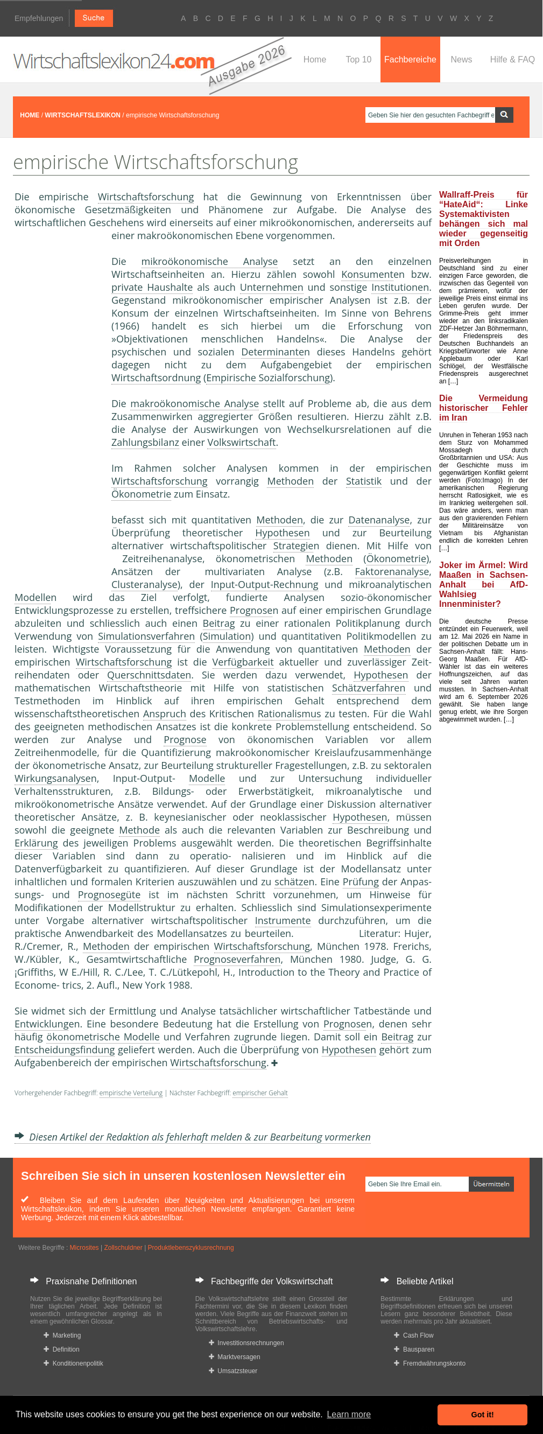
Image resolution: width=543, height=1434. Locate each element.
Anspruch (164, 713)
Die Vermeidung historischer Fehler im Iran (483, 408)
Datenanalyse (379, 519)
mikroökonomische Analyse (210, 261)
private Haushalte (152, 287)
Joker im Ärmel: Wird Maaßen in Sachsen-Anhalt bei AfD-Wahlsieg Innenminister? (483, 584)
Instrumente (283, 920)
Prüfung (361, 881)
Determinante (272, 351)
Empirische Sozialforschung (268, 377)
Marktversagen (234, 1357)
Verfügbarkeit (243, 661)
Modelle (33, 597)
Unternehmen (272, 287)
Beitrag (219, 623)
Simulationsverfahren (146, 635)
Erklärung (36, 842)
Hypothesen (282, 532)
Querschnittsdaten (149, 674)
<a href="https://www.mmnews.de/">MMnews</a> (58, 408)
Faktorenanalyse (392, 571)
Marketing (62, 1335)
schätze (291, 881)
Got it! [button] (482, 1414)
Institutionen (400, 287)
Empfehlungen (39, 18)
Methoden (290, 480)
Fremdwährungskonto (430, 1363)
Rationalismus (289, 713)
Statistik (364, 480)
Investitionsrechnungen (246, 1343)
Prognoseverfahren (237, 959)
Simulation (227, 635)
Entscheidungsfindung (65, 1049)
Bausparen (414, 1349)
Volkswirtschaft (241, 442)
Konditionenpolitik (73, 1363)
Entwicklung (41, 1023)
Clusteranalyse (144, 584)
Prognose (251, 610)
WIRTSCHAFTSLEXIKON (83, 115)
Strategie (293, 545)
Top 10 (358, 59)
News (461, 59)
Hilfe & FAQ (512, 59)
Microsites (84, 1247)
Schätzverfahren (368, 687)
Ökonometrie (141, 493)
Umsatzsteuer (233, 1371)
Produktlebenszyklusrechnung (191, 1247)
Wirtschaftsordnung (156, 377)
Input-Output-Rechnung (265, 584)
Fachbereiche (410, 59)
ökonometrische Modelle (103, 1036)
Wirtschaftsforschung (146, 196)
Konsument (367, 274)
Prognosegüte (109, 894)
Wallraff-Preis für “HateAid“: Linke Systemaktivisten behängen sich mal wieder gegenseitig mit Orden (483, 219)
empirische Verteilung (131, 1092)
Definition (62, 1349)
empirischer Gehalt (260, 1092)
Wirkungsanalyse (53, 778)
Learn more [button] (349, 1414)
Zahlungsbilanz (145, 442)
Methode (139, 829)
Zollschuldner (123, 1247)
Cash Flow (413, 1335)
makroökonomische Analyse (194, 403)
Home (315, 59)
